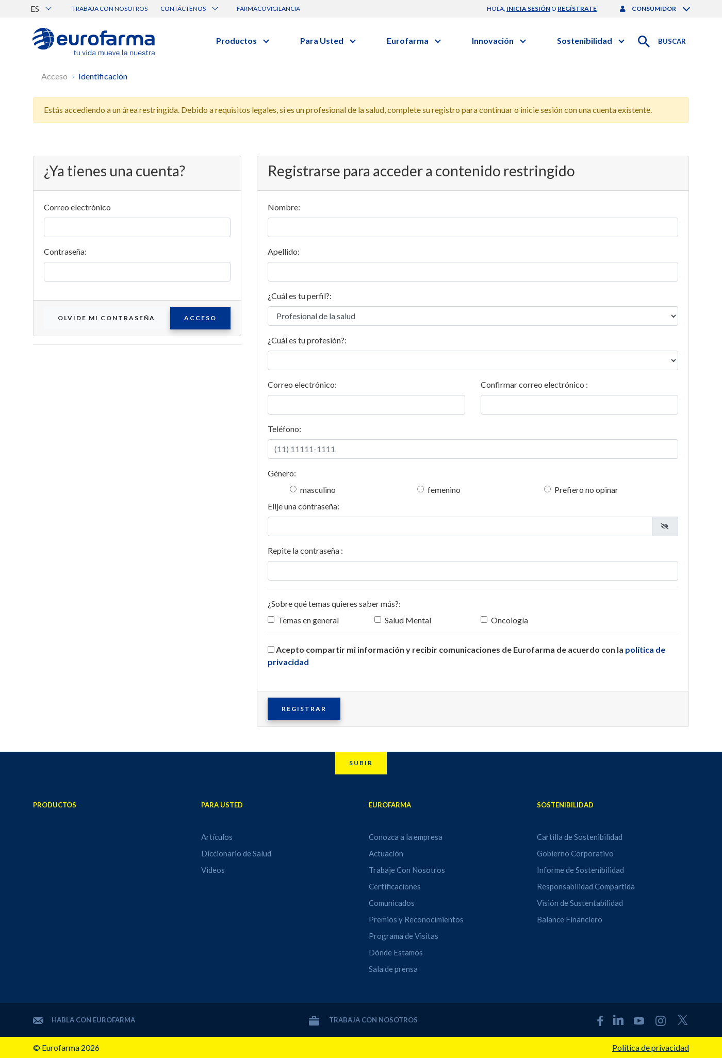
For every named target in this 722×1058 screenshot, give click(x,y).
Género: (282, 473)
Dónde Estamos (396, 952)
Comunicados (392, 902)
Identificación (102, 76)
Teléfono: (284, 429)
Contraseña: (65, 251)
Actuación (386, 853)
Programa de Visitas (403, 935)
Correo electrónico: (302, 384)
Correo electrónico (77, 207)
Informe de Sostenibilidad (580, 869)
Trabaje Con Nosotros (407, 869)
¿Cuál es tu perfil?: (300, 296)
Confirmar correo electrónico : (534, 384)
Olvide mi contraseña (106, 318)
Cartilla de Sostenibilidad (579, 836)
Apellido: (284, 251)
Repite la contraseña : (305, 550)
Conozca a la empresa (405, 836)
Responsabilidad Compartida (586, 886)
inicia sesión (528, 8)
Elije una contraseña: (303, 506)
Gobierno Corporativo (575, 853)
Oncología (509, 620)
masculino (318, 489)
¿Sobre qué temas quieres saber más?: (334, 603)
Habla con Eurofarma (84, 1020)
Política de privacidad (650, 1047)
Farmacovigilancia (268, 8)
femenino (444, 489)
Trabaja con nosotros (109, 8)
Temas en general (308, 620)
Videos (213, 869)
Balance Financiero (569, 919)
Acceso (54, 76)
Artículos (217, 836)
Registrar (304, 709)
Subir (361, 763)
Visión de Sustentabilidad (580, 902)
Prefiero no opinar (586, 489)
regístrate (577, 8)
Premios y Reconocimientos (416, 919)
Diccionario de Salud (236, 853)
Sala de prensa (393, 968)
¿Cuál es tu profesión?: (307, 340)
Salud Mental (408, 620)
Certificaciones (395, 886)
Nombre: (284, 207)
